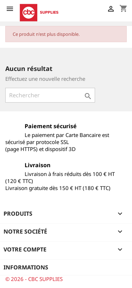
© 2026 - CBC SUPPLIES (34, 278)
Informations (26, 267)
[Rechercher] (50, 95)
